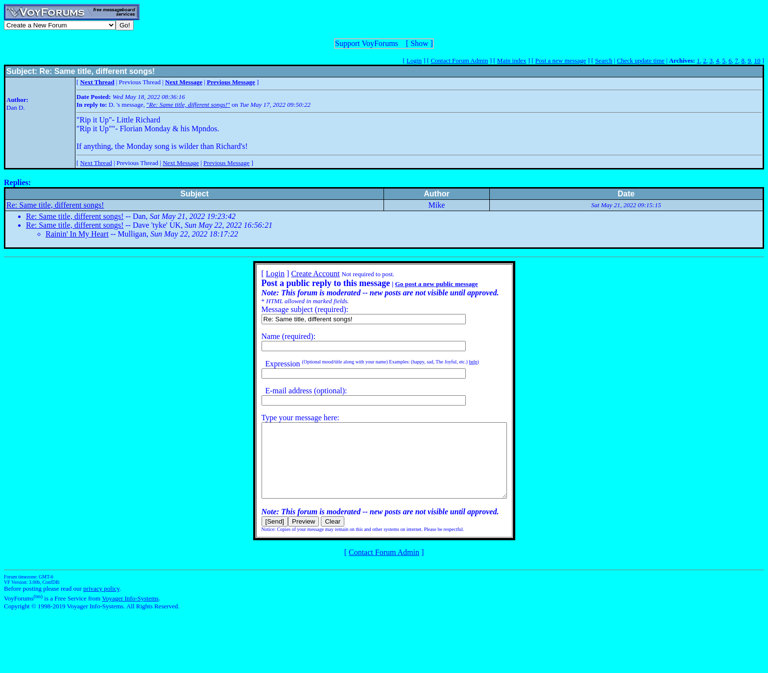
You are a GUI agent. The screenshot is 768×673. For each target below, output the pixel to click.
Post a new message (560, 60)
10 (757, 60)
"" (188, 104)
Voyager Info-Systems (130, 613)
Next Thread (96, 163)
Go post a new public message (421, 284)
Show (419, 43)
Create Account (300, 273)
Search (603, 60)
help (458, 361)
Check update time (640, 60)
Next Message (181, 163)
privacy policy (101, 603)
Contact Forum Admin (459, 60)
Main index (512, 60)
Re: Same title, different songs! (55, 205)
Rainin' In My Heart (77, 234)
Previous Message (226, 163)
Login (414, 60)
